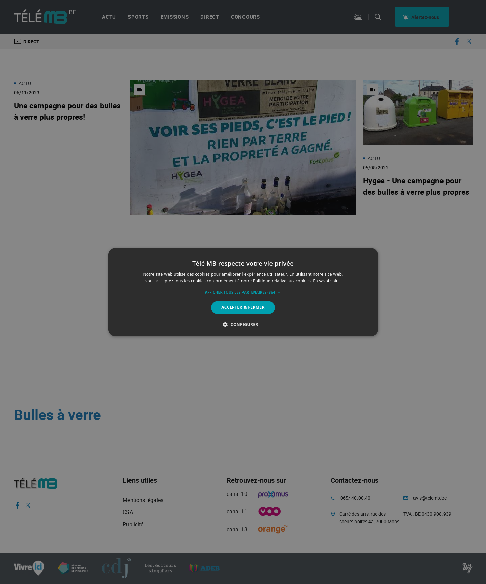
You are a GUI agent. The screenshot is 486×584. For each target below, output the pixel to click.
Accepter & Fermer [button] (243, 307)
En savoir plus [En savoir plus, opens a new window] (326, 281)
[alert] (243, 292)
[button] (243, 292)
